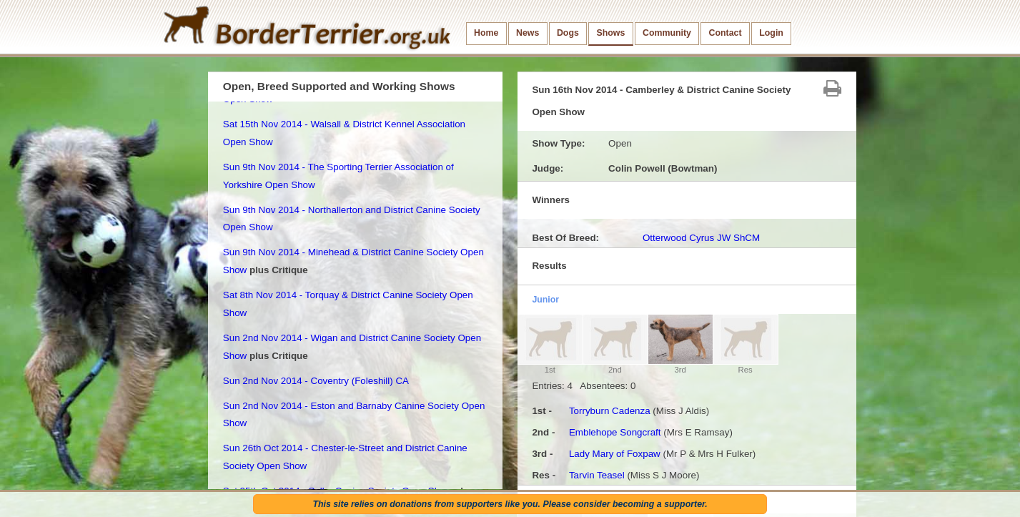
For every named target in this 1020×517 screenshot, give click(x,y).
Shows (610, 33)
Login (771, 33)
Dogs (568, 33)
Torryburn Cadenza (609, 410)
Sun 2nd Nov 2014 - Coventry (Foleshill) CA (316, 380)
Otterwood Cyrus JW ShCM (701, 237)
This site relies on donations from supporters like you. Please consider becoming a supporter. (509, 504)
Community (667, 33)
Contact (725, 33)
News (527, 33)
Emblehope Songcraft (615, 432)
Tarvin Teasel (597, 475)
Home (486, 33)
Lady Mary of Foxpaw (614, 453)
